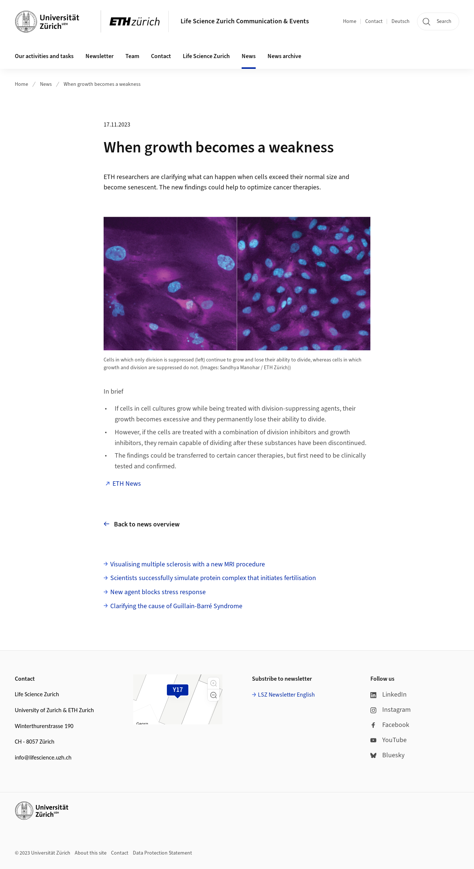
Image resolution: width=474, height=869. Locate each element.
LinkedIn (388, 694)
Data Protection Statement (162, 853)
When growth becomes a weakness (102, 84)
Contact (374, 21)
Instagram (390, 709)
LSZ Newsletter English (286, 695)
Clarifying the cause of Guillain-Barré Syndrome (176, 606)
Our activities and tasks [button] (44, 56)
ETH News (126, 483)
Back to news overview (141, 524)
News (46, 84)
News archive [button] (284, 56)
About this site (91, 853)
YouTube (388, 740)
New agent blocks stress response (158, 592)
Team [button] (132, 56)
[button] (213, 683)
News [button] (249, 56)
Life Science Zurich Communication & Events (245, 21)
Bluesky (387, 755)
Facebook (389, 725)
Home (349, 21)
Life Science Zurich (206, 56)
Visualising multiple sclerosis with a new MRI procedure (187, 564)
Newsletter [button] (99, 56)
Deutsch (400, 21)
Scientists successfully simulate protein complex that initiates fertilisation (213, 578)
